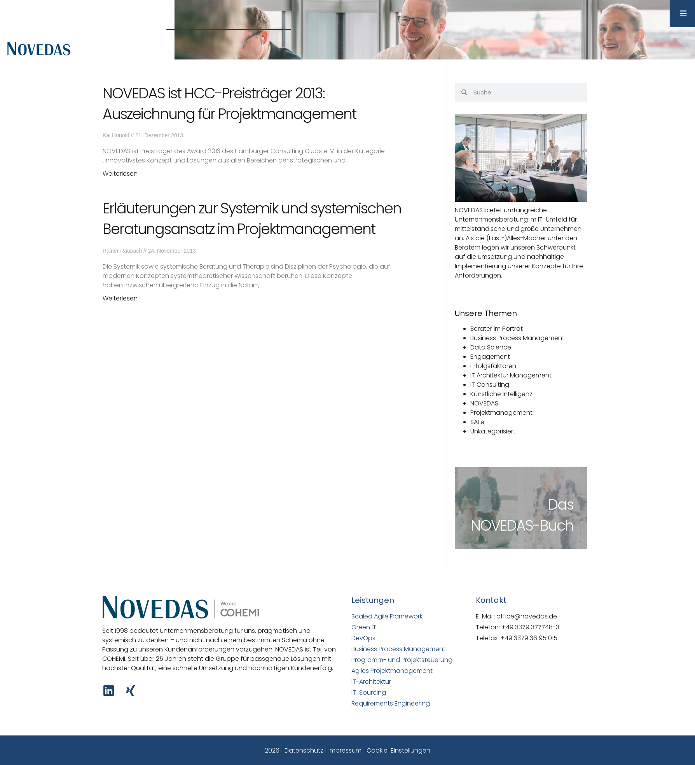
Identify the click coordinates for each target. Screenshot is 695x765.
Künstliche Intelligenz (501, 393)
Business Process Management (517, 338)
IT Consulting (489, 384)
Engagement (490, 356)
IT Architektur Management (511, 375)
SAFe (477, 421)
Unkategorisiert (492, 431)
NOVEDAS (484, 403)
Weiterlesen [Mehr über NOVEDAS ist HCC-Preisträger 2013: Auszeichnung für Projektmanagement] (120, 173)
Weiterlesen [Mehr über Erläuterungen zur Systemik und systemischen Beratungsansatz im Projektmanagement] (120, 298)
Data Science (490, 347)
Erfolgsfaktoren (493, 366)
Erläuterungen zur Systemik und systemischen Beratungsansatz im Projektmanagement (252, 218)
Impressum (344, 750)
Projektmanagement (501, 412)
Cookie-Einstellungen (398, 750)
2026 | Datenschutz (294, 750)
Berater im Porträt (496, 328)
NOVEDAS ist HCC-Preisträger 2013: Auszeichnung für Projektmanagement (229, 103)
